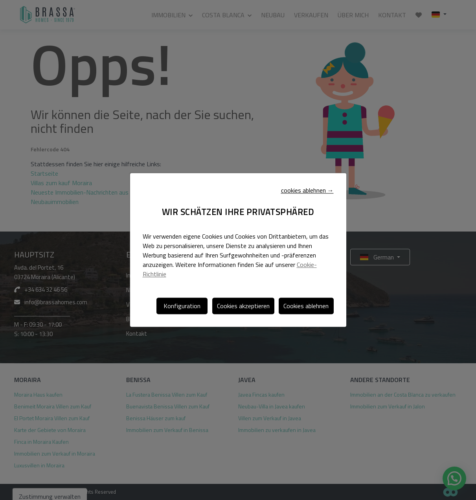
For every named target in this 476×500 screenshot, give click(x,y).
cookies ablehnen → (307, 190)
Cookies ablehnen (306, 306)
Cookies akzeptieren (243, 306)
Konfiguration (182, 306)
